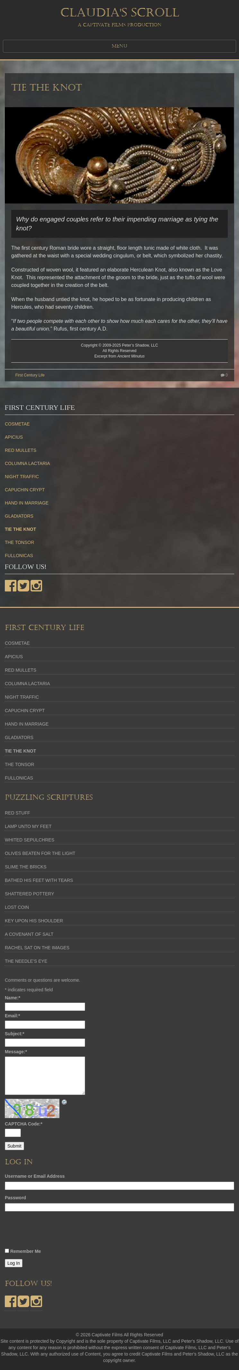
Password (15, 1197)
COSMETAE (17, 424)
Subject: (14, 1033)
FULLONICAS (19, 555)
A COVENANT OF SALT (29, 934)
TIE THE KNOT (46, 87)
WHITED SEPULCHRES (29, 839)
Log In (13, 1263)
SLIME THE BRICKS (26, 866)
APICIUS (14, 437)
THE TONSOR (19, 542)
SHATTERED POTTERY (29, 893)
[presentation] (53, 1231)
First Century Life (30, 375)
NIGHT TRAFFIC (22, 476)
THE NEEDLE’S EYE (26, 961)
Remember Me (25, 1251)
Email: (12, 1015)
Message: (16, 1051)
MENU (119, 46)
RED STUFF (17, 812)
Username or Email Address (35, 1176)
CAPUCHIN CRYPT (25, 489)
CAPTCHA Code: (23, 1123)
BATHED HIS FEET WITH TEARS (39, 880)
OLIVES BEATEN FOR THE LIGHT (40, 853)
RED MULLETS (20, 450)
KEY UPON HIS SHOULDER (34, 920)
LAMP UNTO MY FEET (28, 826)
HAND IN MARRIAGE (27, 502)
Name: (12, 997)
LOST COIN (17, 907)
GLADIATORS (19, 516)
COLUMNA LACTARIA (27, 463)
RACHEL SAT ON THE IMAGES (37, 947)
